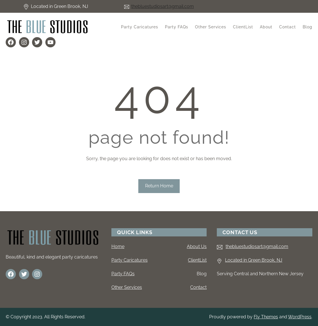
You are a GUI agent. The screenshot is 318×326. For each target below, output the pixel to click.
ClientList (197, 260)
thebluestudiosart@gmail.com (162, 6)
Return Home (159, 186)
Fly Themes (266, 316)
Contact (198, 287)
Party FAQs (123, 273)
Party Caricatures (129, 260)
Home (117, 246)
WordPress (299, 316)
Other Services (126, 287)
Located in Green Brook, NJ (253, 260)
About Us (197, 246)
